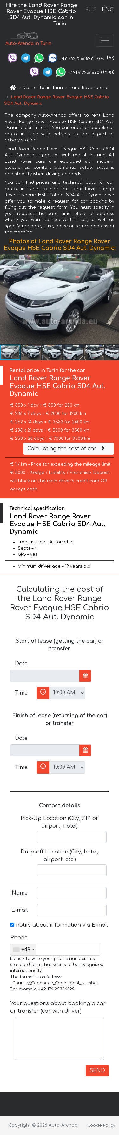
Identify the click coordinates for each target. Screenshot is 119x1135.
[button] (113, 299)
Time (21, 693)
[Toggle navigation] (105, 40)
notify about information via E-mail (59, 925)
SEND (97, 1071)
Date (21, 664)
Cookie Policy (101, 1125)
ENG (107, 9)
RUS (90, 9)
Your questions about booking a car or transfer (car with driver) (58, 1007)
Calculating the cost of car (67, 449)
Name (20, 893)
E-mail (19, 910)
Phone (19, 937)
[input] (45, 676)
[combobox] (23, 949)
